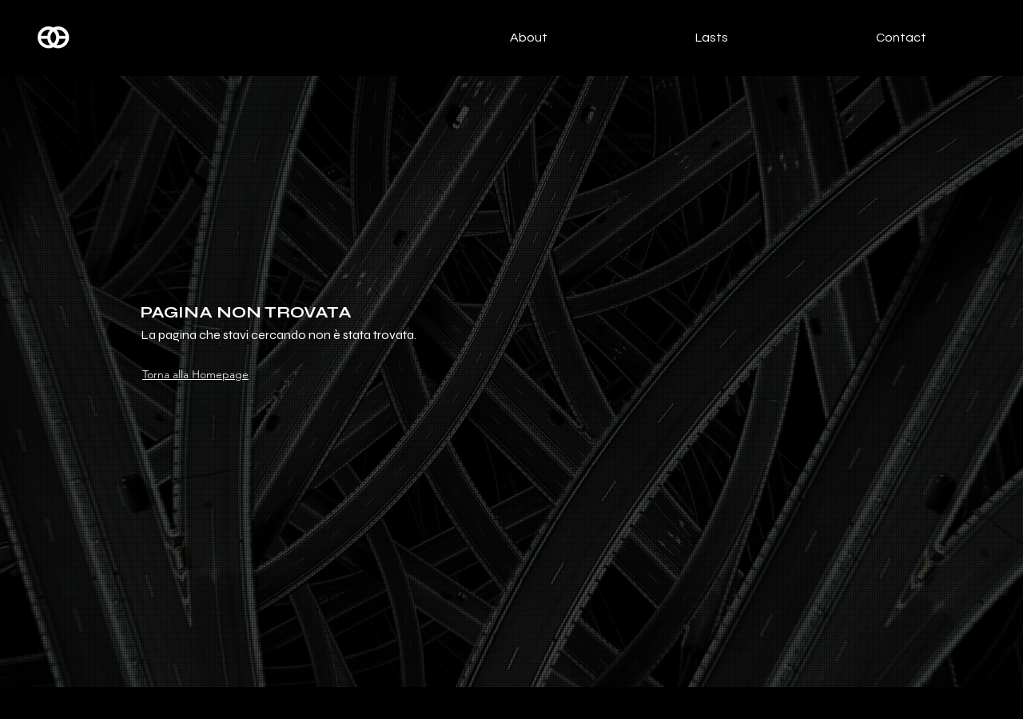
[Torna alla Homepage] (202, 374)
